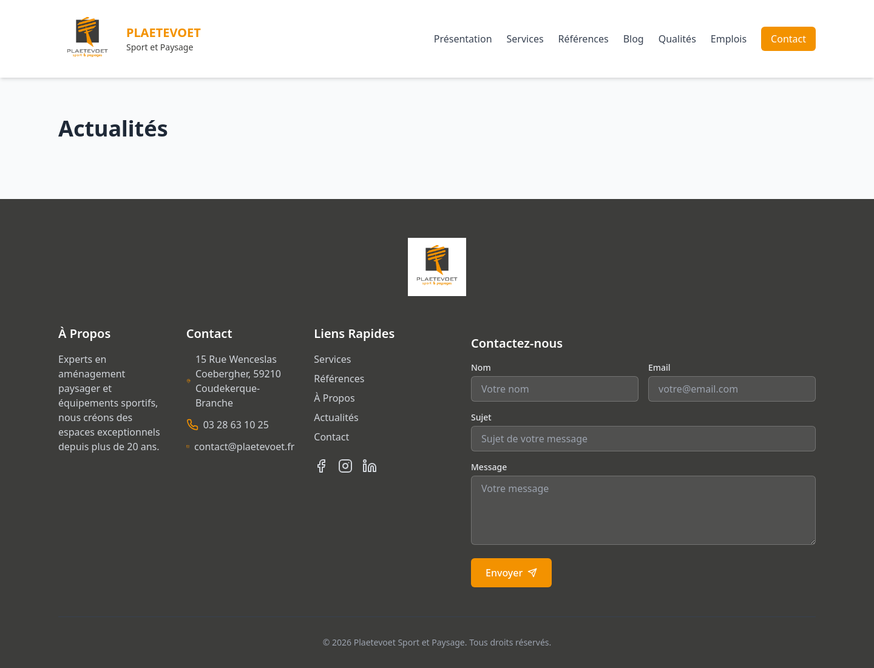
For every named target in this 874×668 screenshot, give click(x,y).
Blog (633, 39)
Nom (481, 367)
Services (525, 39)
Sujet (481, 417)
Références (583, 39)
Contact (788, 39)
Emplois (729, 39)
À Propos (334, 398)
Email (659, 367)
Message (489, 467)
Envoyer (511, 572)
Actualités (336, 417)
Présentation (463, 39)
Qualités (677, 39)
